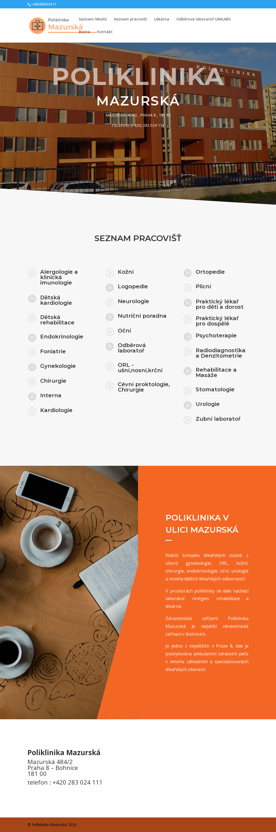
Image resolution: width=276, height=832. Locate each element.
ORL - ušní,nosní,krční (140, 368)
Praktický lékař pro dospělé (217, 321)
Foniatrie (53, 352)
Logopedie (133, 287)
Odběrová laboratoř (132, 348)
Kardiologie (56, 411)
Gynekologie (58, 366)
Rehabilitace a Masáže (216, 372)
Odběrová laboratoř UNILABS (203, 19)
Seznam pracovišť (130, 19)
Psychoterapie (216, 336)
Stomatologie (215, 390)
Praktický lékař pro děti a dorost (220, 304)
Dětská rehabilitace (57, 320)
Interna (51, 396)
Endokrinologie (62, 337)
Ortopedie (210, 272)
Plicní (203, 287)
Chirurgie (53, 381)
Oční (124, 331)
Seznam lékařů (93, 19)
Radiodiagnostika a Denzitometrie (220, 353)
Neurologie (133, 302)
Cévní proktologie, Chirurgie (144, 387)
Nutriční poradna (142, 316)
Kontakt (105, 32)
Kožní (126, 272)
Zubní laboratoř (218, 419)
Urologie (208, 404)
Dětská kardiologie (56, 300)
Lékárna (161, 19)
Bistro (84, 32)
